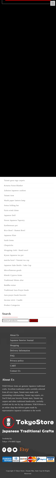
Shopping (14, 345)
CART (13, 366)
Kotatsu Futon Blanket (13, 186)
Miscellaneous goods (12, 270)
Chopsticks (8, 245)
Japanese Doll (10, 215)
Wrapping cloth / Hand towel (16, 250)
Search (33, 321)
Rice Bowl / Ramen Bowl (14, 230)
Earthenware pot (11, 225)
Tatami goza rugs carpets (14, 180)
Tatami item (9, 195)
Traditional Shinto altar (14, 280)
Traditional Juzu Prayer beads (16, 290)
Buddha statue (10, 285)
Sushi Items (9, 240)
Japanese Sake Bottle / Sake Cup (17, 265)
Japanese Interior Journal (22, 340)
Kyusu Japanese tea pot (13, 255)
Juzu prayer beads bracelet (15, 295)
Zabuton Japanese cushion (15, 190)
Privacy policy (17, 361)
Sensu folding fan (11, 205)
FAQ (12, 355)
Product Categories (12, 305)
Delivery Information (20, 350)
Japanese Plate (10, 235)
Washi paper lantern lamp (14, 200)
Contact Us (15, 371)
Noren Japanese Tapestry (14, 220)
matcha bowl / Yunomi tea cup (16, 260)
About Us (14, 335)
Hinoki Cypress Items (13, 275)
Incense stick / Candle (13, 300)
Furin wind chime (11, 210)
